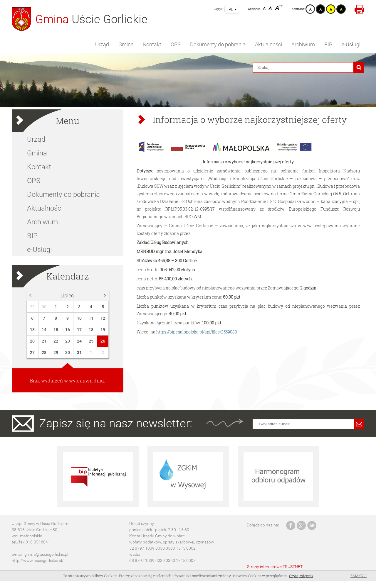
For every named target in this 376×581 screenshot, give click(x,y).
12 (102, 318)
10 (79, 318)
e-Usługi (351, 44)
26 (102, 341)
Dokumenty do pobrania (218, 44)
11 (91, 318)
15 (55, 329)
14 (44, 329)
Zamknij (358, 575)
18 (91, 329)
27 (32, 352)
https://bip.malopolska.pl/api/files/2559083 (196, 332)
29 (32, 306)
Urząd (102, 44)
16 (67, 329)
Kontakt (152, 44)
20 (32, 341)
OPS (176, 44)
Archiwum (303, 44)
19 (102, 329)
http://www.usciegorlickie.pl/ (38, 560)
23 (67, 341)
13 (32, 329)
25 (91, 341)
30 (44, 306)
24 (79, 341)
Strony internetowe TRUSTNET (275, 566)
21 (44, 341)
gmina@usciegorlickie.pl (46, 554)
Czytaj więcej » (301, 575)
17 (79, 329)
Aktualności (268, 44)
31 (79, 352)
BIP (328, 44)
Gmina (126, 44)
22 (55, 341)
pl (231, 9)
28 (44, 352)
